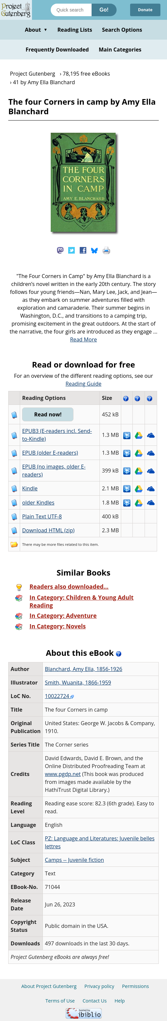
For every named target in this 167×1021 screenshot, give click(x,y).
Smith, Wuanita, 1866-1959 (78, 682)
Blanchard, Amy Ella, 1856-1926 (83, 669)
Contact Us (95, 1001)
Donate (145, 10)
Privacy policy (99, 986)
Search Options (122, 29)
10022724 (59, 696)
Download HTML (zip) (48, 530)
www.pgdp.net (63, 774)
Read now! (48, 414)
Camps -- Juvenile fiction (74, 859)
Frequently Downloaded (57, 49)
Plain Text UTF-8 (42, 516)
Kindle (30, 488)
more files (55, 544)
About (36, 30)
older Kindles (38, 502)
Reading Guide (83, 383)
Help (120, 1001)
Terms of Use (60, 1001)
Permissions (135, 986)
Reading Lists (74, 29)
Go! (104, 10)
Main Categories (120, 49)
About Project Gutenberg (49, 986)
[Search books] (71, 10)
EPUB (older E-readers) (50, 452)
